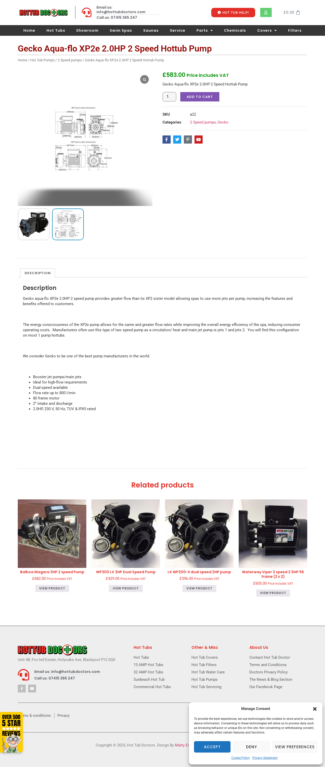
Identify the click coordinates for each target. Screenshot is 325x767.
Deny (251, 746)
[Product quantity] (169, 96)
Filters (295, 30)
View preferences (295, 746)
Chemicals (235, 30)
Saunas (151, 30)
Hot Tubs (55, 30)
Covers (267, 30)
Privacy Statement (265, 758)
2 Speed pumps (70, 60)
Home (29, 30)
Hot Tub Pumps (42, 60)
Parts (205, 30)
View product (52, 592)
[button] (314, 708)
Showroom (87, 30)
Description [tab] (38, 277)
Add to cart (200, 96)
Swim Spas (121, 30)
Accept (212, 746)
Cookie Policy (240, 758)
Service (177, 30)
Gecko (223, 122)
